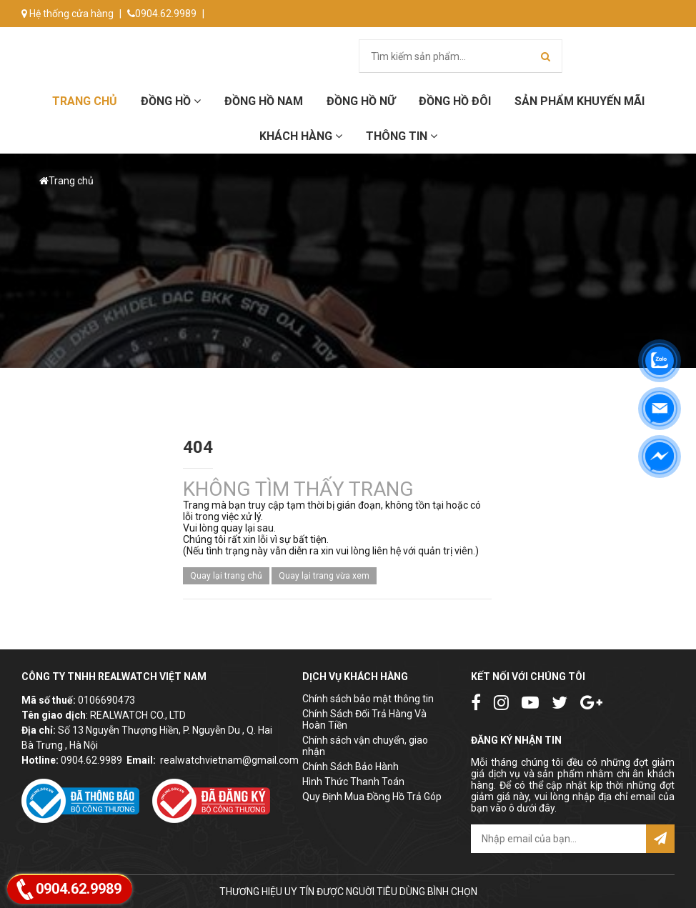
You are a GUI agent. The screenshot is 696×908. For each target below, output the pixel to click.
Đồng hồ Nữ (361, 101)
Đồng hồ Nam (263, 101)
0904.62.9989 (162, 13)
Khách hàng (300, 136)
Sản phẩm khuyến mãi (579, 101)
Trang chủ (84, 101)
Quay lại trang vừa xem (324, 576)
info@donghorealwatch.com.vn (98, 40)
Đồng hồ (171, 101)
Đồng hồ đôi (455, 101)
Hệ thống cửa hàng (67, 13)
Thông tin (401, 136)
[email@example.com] (558, 838)
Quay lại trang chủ (226, 576)
